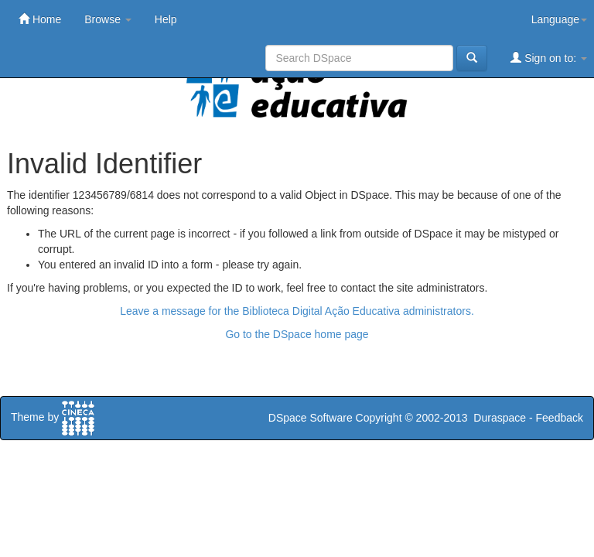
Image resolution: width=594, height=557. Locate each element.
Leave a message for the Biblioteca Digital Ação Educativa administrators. (297, 311)
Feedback (559, 418)
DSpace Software (310, 418)
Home (40, 19)
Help (166, 19)
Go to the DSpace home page (296, 334)
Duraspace (499, 418)
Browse (107, 19)
